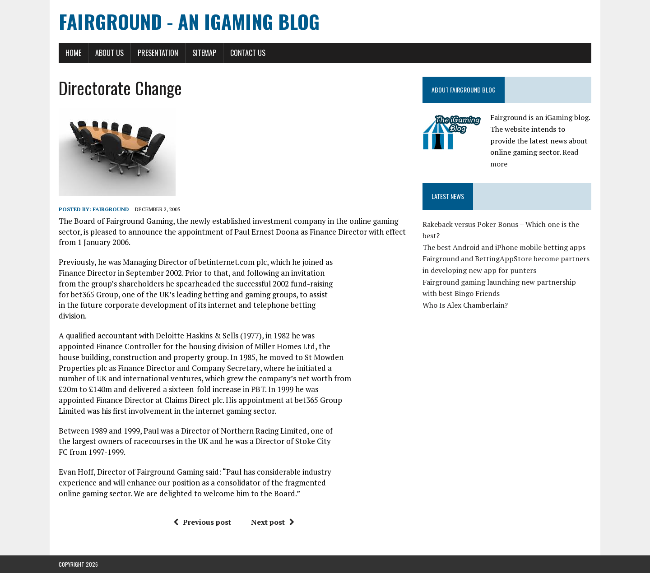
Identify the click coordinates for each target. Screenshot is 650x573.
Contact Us (247, 52)
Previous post (202, 522)
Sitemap (204, 52)
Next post (272, 522)
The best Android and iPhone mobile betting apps (503, 247)
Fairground (111, 209)
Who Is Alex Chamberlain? (465, 305)
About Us (109, 52)
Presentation (158, 52)
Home (73, 52)
